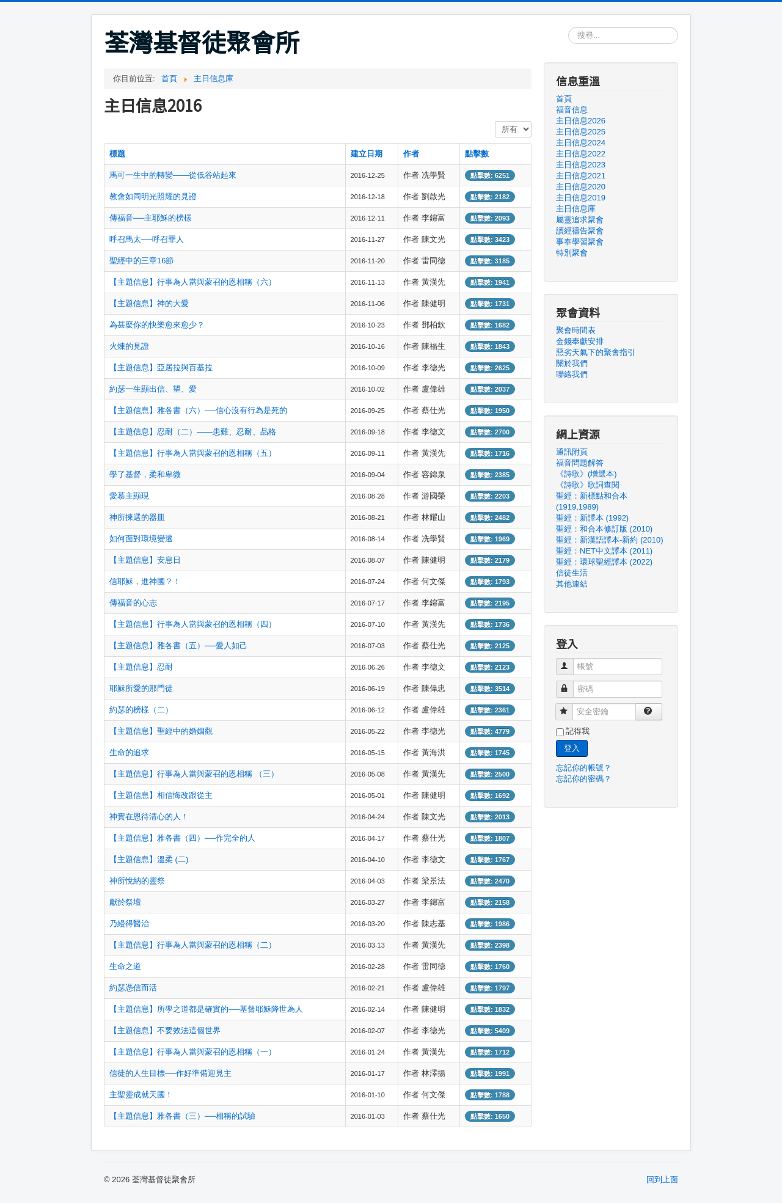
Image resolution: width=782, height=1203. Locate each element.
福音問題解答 (580, 462)
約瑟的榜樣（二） (141, 709)
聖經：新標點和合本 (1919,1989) (591, 501)
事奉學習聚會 (580, 241)
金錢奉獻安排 (580, 341)
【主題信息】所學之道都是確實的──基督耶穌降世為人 (206, 1009)
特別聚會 (572, 252)
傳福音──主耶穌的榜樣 (150, 217)
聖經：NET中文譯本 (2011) (604, 550)
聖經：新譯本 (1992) (592, 517)
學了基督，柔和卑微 (145, 474)
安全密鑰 (569, 706)
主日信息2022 (580, 153)
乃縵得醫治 (129, 923)
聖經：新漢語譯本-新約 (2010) (609, 539)
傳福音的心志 (133, 602)
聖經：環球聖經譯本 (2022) (604, 561)
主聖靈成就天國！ (141, 1094)
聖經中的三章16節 (141, 260)
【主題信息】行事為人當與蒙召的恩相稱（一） (192, 1051)
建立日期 (366, 153)
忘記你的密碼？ (584, 778)
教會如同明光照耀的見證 (153, 196)
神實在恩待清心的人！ (149, 816)
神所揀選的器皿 (137, 517)
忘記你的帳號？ (584, 767)
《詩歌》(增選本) (586, 473)
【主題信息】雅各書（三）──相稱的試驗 (182, 1116)
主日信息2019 (580, 197)
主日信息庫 (576, 208)
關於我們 (572, 363)
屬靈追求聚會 (580, 219)
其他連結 (572, 583)
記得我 (578, 731)
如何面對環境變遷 (141, 538)
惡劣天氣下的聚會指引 (595, 352)
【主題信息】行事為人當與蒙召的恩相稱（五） (192, 453)
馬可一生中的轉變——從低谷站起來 (172, 175)
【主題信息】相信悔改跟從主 (161, 795)
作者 (411, 153)
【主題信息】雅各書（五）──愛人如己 (178, 645)
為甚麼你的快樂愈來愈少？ (157, 324)
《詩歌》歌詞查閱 (587, 484)
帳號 (570, 661)
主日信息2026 (580, 120)
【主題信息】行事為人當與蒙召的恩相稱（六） (192, 282)
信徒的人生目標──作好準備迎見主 (170, 1073)
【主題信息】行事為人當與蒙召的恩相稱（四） (192, 624)
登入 (572, 748)
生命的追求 (129, 752)
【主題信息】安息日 (145, 560)
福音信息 (572, 109)
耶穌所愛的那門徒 (141, 688)
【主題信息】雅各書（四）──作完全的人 (182, 838)
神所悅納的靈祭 (137, 880)
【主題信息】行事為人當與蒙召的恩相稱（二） (192, 944)
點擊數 (477, 153)
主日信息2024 (580, 142)
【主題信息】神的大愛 (149, 303)
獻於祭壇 (125, 902)
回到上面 (662, 1179)
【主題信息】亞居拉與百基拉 (161, 367)
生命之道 (125, 966)
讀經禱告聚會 (580, 230)
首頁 (564, 98)
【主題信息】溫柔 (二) (148, 859)
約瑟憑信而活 (133, 987)
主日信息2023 (580, 164)
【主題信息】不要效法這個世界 (165, 1030)
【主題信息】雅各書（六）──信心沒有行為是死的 (198, 410)
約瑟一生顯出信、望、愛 (153, 388)
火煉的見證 (129, 346)
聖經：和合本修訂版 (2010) (604, 528)
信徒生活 (572, 572)
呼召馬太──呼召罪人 (146, 239)
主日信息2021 (580, 175)
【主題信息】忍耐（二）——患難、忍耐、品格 (192, 431)
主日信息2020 (580, 186)
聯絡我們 (572, 374)
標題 (117, 153)
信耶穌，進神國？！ (145, 581)
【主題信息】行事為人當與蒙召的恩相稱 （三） (194, 773)
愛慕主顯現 (129, 495)
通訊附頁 (572, 451)
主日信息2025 (580, 131)
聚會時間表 (576, 330)
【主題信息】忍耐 (141, 666)
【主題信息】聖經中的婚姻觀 (161, 731)
